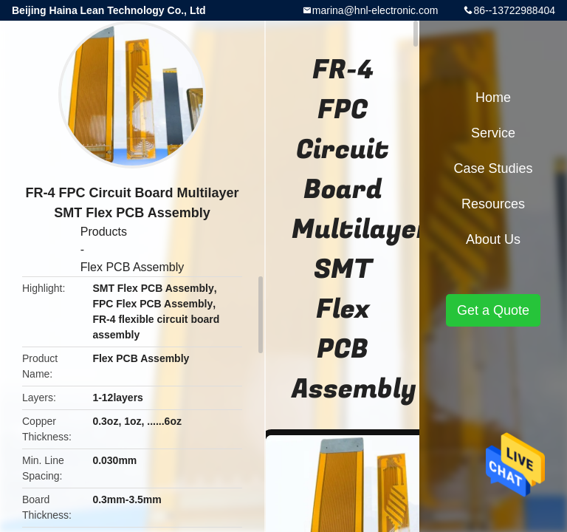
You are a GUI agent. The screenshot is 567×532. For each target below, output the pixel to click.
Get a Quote (493, 310)
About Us (493, 239)
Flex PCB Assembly (132, 267)
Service (493, 133)
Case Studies (492, 168)
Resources (493, 204)
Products (103, 231)
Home (493, 97)
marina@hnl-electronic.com (375, 10)
